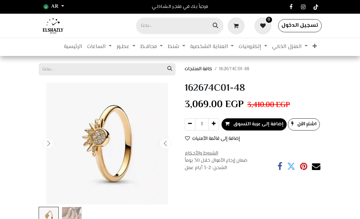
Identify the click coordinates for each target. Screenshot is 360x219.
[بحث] (215, 26)
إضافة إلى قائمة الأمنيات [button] (212, 139)
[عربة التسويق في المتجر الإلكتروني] (237, 25)
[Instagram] (303, 7)
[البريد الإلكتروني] (316, 166)
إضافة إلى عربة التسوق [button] (254, 124)
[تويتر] (291, 166)
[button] (49, 143)
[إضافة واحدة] (213, 124)
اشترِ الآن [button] (303, 124)
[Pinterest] (303, 166)
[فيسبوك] (290, 7)
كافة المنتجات (198, 69)
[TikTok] (315, 7)
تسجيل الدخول (299, 25)
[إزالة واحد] (190, 124)
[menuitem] (73, 47)
